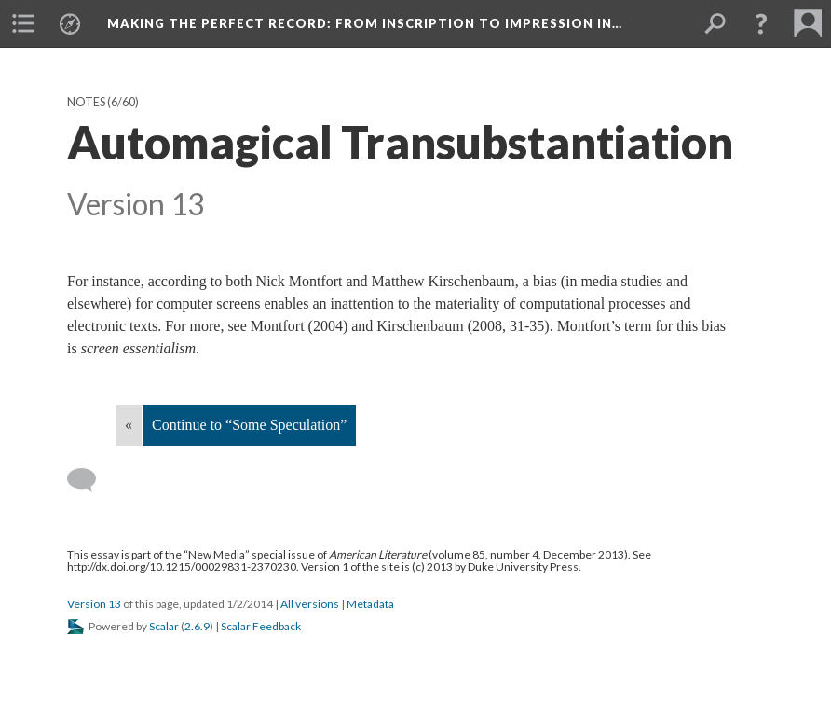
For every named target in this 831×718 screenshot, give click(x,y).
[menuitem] (23, 23)
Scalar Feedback (261, 626)
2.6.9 (197, 626)
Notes (86, 102)
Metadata (370, 604)
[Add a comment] (90, 480)
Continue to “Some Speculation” (249, 425)
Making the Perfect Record (364, 23)
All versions (309, 604)
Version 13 (94, 604)
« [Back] (128, 425)
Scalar (164, 626)
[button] (761, 23)
